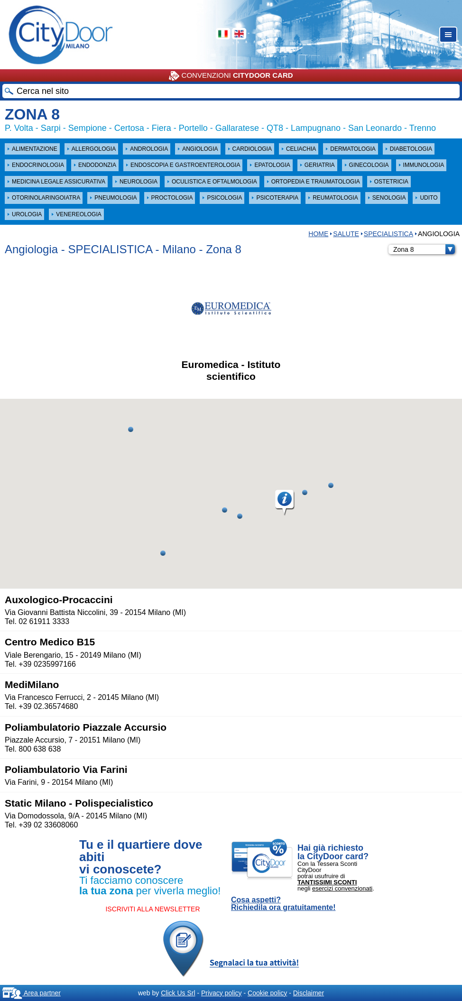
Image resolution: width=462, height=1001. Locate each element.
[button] (285, 503)
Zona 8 (424, 249)
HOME (318, 234)
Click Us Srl (178, 993)
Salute (346, 234)
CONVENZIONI (231, 76)
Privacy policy (221, 993)
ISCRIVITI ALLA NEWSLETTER (152, 909)
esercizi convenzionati (342, 888)
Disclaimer (308, 993)
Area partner (31, 993)
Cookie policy (267, 993)
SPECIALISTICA (388, 234)
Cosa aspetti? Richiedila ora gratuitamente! (283, 903)
